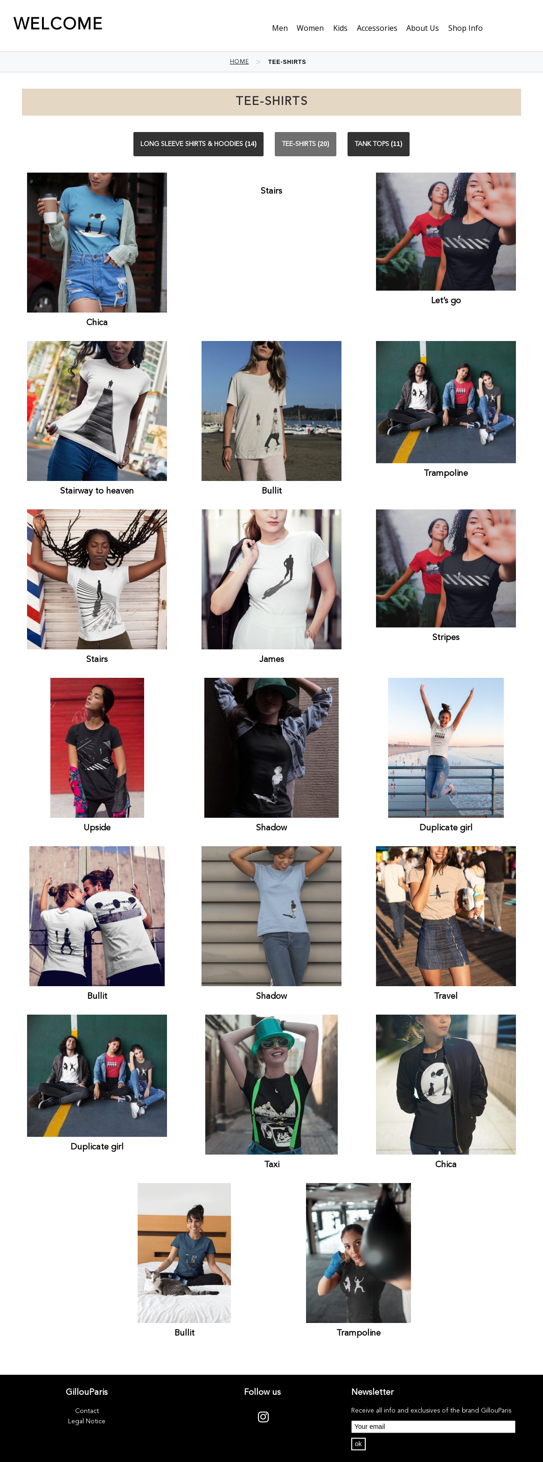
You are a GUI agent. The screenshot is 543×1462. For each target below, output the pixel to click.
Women (310, 28)
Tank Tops (372, 144)
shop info (465, 28)
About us (422, 28)
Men (280, 28)
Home (239, 62)
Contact (87, 1411)
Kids (340, 28)
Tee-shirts (299, 144)
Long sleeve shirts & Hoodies (191, 144)
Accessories (377, 28)
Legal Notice (86, 1421)
